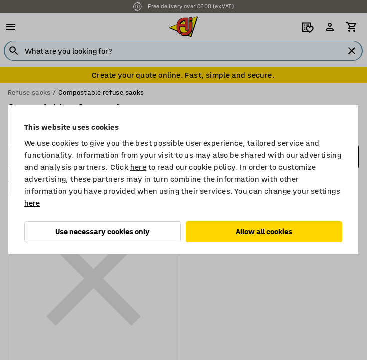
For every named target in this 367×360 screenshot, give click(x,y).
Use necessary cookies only (103, 231)
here (138, 167)
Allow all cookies (264, 231)
